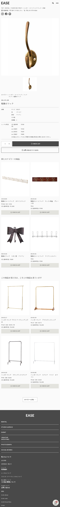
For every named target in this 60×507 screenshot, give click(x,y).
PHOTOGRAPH (6, 444)
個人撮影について (6, 480)
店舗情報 (4, 10)
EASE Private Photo (6, 502)
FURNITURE (14, 8)
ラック (39, 8)
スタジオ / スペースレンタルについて (11, 476)
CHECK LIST (35, 144)
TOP (2, 8)
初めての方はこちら (15, 10)
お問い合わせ (5, 487)
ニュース (3, 467)
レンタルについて (6, 473)
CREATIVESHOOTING (5, 438)
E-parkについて (5, 485)
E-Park (3, 505)
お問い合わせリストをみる (30, 150)
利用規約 (4, 469)
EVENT (3, 432)
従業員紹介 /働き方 (6, 464)
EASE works (4, 498)
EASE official (4, 495)
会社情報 (3, 460)
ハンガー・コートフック (30, 8)
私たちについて (6, 457)
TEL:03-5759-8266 (30, 10)
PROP (20, 8)
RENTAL (7, 8)
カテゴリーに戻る (30, 399)
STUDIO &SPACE (7, 427)
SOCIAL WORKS (6, 450)
